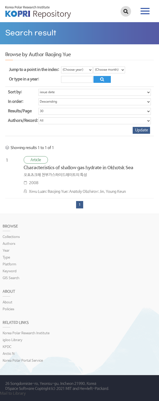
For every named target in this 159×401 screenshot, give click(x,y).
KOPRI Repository (38, 12)
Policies (8, 309)
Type (6, 258)
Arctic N (8, 354)
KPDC (7, 347)
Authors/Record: (23, 120)
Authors (9, 244)
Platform (9, 264)
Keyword (10, 271)
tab (145, 11)
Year (6, 251)
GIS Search (11, 278)
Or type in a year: (24, 79)
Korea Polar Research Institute (26, 333)
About (7, 302)
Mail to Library (13, 393)
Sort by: (15, 92)
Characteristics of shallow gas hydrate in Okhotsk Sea (78, 167)
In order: (15, 101)
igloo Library (12, 340)
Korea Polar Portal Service (23, 361)
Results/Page (20, 111)
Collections (11, 237)
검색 (126, 11)
